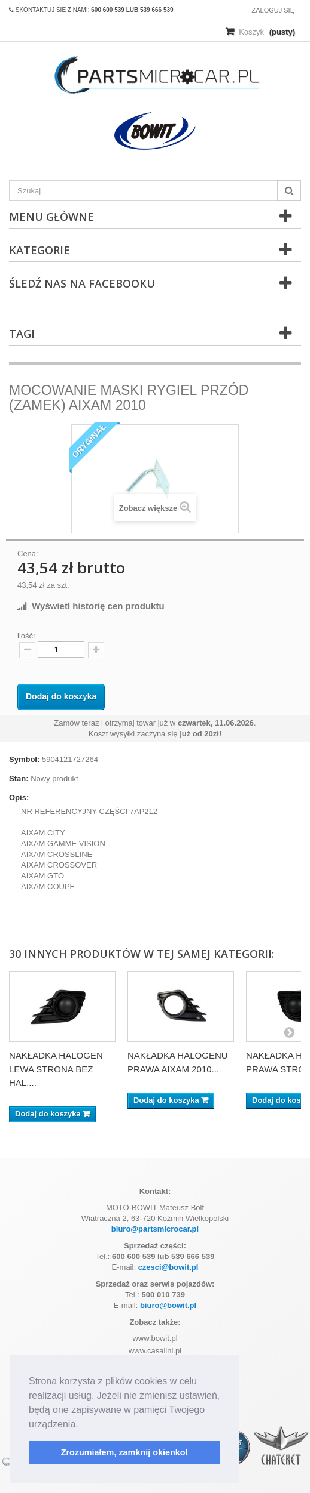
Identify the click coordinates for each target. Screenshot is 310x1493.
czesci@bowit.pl (168, 1267)
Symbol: (24, 759)
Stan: (19, 778)
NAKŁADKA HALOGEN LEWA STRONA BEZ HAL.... (56, 1069)
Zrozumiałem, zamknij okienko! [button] (125, 1452)
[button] (82, 1425)
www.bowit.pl (154, 1338)
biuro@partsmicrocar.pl (155, 1228)
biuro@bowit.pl (168, 1305)
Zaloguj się (272, 10)
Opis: (19, 797)
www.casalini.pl (155, 1350)
